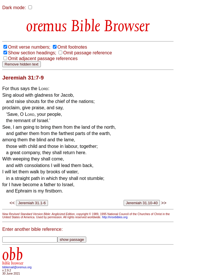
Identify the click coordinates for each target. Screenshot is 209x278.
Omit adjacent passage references (43, 58)
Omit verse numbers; (29, 47)
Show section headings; (32, 52)
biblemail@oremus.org (17, 267)
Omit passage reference (87, 52)
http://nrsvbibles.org (114, 217)
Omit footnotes (72, 47)
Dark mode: (14, 7)
